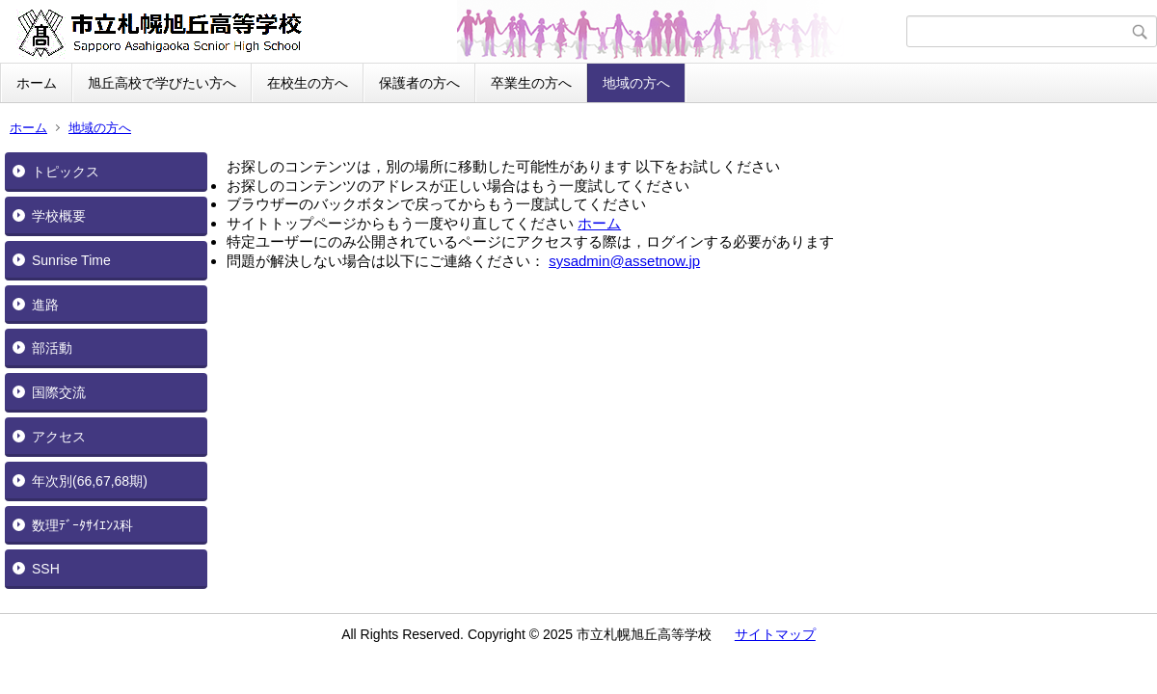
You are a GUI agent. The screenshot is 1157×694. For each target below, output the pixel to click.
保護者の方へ (419, 83)
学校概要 (59, 216)
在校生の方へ (307, 83)
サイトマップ (775, 634)
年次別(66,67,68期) (90, 481)
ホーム (36, 83)
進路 (45, 304)
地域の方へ (636, 83)
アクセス (59, 436)
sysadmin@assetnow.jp (624, 261)
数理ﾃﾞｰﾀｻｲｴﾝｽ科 (82, 525)
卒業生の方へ (531, 83)
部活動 (52, 348)
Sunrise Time (71, 260)
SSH (46, 568)
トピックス (65, 171)
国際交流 (59, 392)
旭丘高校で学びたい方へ (162, 83)
